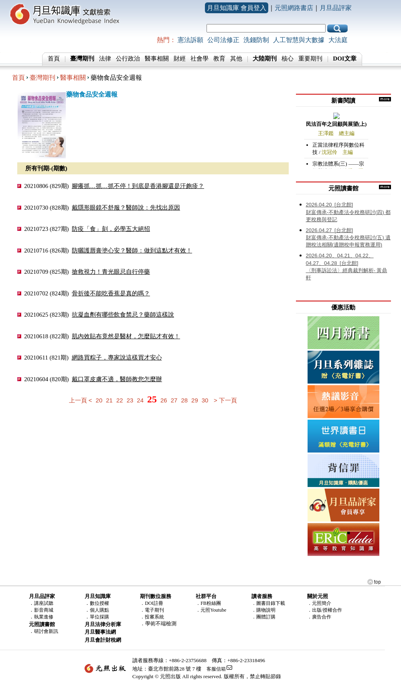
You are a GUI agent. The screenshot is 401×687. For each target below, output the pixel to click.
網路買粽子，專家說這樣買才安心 (117, 357)
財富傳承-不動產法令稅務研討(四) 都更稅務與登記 (348, 212)
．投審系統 (152, 617)
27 (174, 400)
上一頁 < (80, 400)
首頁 (54, 58)
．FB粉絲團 (208, 603)
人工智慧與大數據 (298, 39)
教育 (219, 58)
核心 (288, 58)
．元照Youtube (211, 610)
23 (130, 400)
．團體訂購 (263, 617)
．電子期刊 (152, 610)
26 (163, 400)
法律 (105, 58)
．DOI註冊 (151, 603)
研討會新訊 (46, 631)
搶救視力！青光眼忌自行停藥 (111, 271)
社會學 (199, 58)
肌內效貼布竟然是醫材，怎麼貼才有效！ (126, 336)
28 (184, 400)
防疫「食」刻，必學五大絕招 (111, 228)
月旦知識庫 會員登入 (236, 7)
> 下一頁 (225, 400)
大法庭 (338, 39)
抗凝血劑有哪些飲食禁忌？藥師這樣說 (123, 314)
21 (109, 400)
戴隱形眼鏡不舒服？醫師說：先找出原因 (126, 207)
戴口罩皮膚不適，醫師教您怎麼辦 (117, 379)
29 (194, 400)
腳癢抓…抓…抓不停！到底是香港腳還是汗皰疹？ (138, 185)
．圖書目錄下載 (268, 603)
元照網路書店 (294, 7)
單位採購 (99, 617)
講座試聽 (43, 603)
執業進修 (43, 617)
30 (205, 400)
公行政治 (128, 58)
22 (119, 400)
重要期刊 (310, 58)
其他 (236, 58)
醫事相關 (157, 58)
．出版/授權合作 (324, 610)
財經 (180, 58)
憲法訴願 (190, 39)
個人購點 (99, 610)
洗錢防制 (256, 39)
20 (99, 400)
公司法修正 (223, 39)
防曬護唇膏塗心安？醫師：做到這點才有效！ (132, 250)
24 (140, 400)
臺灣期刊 (42, 77)
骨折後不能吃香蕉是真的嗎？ (111, 293)
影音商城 (43, 610)
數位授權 (99, 603)
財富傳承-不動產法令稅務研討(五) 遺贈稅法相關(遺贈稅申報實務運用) (348, 237)
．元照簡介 (319, 603)
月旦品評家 (336, 7)
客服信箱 (216, 669)
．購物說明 (263, 610)
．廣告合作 (319, 617)
